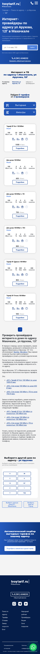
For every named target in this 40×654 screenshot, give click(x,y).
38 (24, 473)
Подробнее (20, 148)
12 (10, 483)
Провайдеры (25, 617)
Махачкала (7, 6)
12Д (24, 493)
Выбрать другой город (31, 504)
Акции (23, 620)
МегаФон (23, 352)
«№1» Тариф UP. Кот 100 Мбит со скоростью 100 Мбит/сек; (19, 412)
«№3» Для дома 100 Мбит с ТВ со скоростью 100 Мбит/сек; (19, 424)
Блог (3, 629)
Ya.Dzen (26, 604)
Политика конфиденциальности (27, 647)
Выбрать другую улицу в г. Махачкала (12, 504)
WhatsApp (14, 604)
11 (10, 473)
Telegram (20, 604)
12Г (24, 483)
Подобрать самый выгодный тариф (20, 548)
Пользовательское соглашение (8, 647)
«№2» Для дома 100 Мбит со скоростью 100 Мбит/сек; (17, 418)
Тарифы (5, 617)
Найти (32, 47)
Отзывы (5, 620)
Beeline (16, 352)
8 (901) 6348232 (21, 58)
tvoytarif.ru (10, 4)
